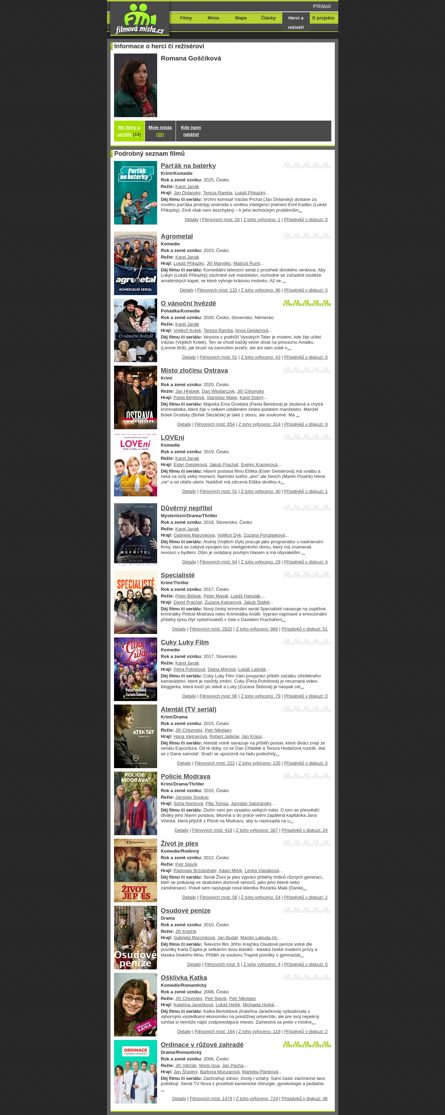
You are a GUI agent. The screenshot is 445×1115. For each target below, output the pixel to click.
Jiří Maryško (219, 263)
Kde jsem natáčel (191, 131)
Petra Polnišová (189, 669)
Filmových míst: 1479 (211, 1098)
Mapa (240, 18)
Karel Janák (187, 186)
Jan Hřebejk (187, 391)
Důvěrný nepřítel (186, 508)
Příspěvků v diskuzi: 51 (304, 629)
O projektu (323, 18)
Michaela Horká (258, 1004)
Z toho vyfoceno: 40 (261, 491)
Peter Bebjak (188, 596)
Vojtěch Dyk (229, 535)
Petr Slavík (186, 864)
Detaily (192, 219)
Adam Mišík (230, 870)
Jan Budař (227, 937)
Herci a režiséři (296, 22)
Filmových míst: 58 (218, 897)
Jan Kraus (252, 736)
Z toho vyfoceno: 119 (259, 1031)
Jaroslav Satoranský (251, 803)
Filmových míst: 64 (218, 561)
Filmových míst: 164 (215, 1031)
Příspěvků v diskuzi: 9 (305, 424)
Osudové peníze (186, 910)
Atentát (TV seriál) (189, 709)
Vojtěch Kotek (187, 330)
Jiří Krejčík (185, 931)
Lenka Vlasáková (262, 870)
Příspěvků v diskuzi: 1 (305, 491)
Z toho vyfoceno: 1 (262, 219)
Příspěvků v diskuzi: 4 (305, 561)
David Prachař (187, 602)
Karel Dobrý (251, 397)
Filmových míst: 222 (215, 763)
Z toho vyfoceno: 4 (262, 964)
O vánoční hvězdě (188, 303)
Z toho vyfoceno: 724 (257, 1098)
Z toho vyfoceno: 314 (259, 424)
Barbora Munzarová (220, 1071)
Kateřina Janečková (193, 1004)
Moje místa (160, 131)
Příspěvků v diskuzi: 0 (305, 219)
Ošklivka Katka (184, 977)
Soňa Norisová (188, 803)
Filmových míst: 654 (215, 424)
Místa (213, 18)
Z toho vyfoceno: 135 (259, 763)
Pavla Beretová (188, 397)
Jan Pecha (232, 1065)
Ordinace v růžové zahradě (202, 1044)
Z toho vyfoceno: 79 (261, 696)
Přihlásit (322, 6)
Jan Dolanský (187, 192)
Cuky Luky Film (185, 642)
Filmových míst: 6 (222, 964)
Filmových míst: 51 (218, 357)
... (300, 210)
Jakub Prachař (223, 464)
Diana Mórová (222, 669)
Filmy (186, 18)
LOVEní (173, 437)
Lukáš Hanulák (245, 596)
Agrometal (177, 236)
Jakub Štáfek (257, 602)
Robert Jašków (224, 736)
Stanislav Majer (222, 397)
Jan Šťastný (185, 1071)
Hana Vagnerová (190, 736)
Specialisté (178, 575)
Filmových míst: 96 (218, 696)
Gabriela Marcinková (194, 535)
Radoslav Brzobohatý (194, 870)
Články (268, 18)
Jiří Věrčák (185, 1065)
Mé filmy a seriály (129, 131)
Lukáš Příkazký (250, 192)
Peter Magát (216, 596)
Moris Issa (209, 1065)
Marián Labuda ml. (258, 937)
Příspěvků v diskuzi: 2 (305, 897)
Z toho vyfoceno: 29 (261, 561)
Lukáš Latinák (252, 669)
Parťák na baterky (188, 165)
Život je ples (180, 843)
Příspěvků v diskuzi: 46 (304, 1098)
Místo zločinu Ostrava (194, 370)
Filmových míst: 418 (212, 830)
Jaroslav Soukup (192, 797)
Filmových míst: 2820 (211, 629)
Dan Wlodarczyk (218, 391)
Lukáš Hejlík (228, 1004)
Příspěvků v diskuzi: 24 (304, 830)
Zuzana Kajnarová (223, 602)
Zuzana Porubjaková (264, 535)
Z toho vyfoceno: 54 (261, 897)
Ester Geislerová (190, 464)
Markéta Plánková (260, 1071)
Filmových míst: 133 (217, 290)
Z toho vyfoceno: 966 (257, 629)
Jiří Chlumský (250, 391)
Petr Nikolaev (218, 730)
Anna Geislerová (251, 330)
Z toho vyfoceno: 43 (261, 357)
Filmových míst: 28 (221, 219)
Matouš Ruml (246, 263)
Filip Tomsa (216, 803)
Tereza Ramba (217, 192)
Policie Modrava (185, 776)
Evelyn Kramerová (259, 464)
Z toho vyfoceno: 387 (257, 830)
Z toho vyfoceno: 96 (261, 290)
